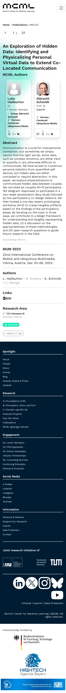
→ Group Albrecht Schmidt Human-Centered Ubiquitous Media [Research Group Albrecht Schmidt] (18, 120)
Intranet (7, 385)
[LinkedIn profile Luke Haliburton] (9, 134)
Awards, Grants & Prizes (15, 381)
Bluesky (7, 497)
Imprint (6, 526)
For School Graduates (14, 451)
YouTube (7, 501)
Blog (5, 376)
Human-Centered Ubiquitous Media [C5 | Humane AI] (46, 120)
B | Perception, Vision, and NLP (19, 405)
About (6, 359)
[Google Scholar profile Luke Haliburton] (14, 134)
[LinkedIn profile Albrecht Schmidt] (43, 134)
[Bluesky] (57, 582)
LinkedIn (7, 488)
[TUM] (49, 560)
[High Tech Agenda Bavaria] (33, 641)
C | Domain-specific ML (15, 409)
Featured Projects (12, 414)
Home (6, 24)
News (6, 368)
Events (6, 372)
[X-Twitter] (32, 582)
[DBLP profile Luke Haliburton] (18, 134)
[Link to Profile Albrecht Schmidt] (43, 88)
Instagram (8, 493)
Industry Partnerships (14, 455)
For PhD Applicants (13, 447)
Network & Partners (13, 517)
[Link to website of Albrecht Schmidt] (38, 134)
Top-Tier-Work (11, 418)
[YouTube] (57, 595)
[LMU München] (17, 560)
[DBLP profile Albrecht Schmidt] (52, 134)
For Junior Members (13, 442)
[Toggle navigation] (61, 8)
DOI (7, 298)
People (6, 363)
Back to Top (13, 333)
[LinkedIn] (19, 582)
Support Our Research (15, 521)
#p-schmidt (11, 324)
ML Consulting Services (15, 460)
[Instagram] (44, 582)
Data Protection (11, 530)
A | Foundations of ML (14, 401)
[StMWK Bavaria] (33, 682)
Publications (20, 24)
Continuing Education (14, 464)
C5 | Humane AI (13, 313)
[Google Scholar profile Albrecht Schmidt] (48, 134)
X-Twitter (7, 484)
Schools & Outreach (13, 468)
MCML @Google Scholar (16, 427)
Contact (7, 534)
